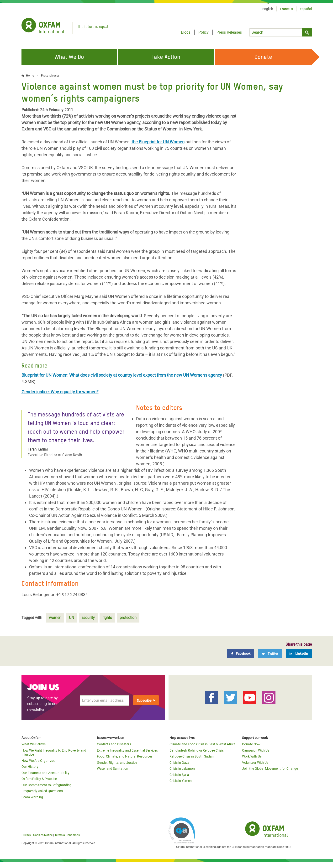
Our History (29, 767)
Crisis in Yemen (180, 781)
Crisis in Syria (179, 775)
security (88, 617)
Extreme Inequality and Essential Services (127, 750)
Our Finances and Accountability (45, 773)
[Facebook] (240, 653)
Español (306, 9)
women (55, 617)
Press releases (50, 75)
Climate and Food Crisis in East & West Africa (202, 744)
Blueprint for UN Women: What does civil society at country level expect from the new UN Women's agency (121, 375)
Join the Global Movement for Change (270, 768)
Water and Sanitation (112, 768)
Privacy (26, 835)
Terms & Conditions (67, 835)
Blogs (185, 32)
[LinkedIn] (299, 653)
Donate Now (251, 744)
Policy (203, 32)
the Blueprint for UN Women (158, 141)
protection (128, 617)
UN (71, 617)
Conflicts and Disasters (114, 744)
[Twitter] (270, 653)
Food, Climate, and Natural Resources (125, 756)
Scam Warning (32, 797)
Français (286, 9)
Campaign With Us (255, 750)
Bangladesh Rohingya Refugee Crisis (196, 750)
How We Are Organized (38, 761)
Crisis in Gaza (179, 762)
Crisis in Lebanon (182, 768)
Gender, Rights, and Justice (117, 762)
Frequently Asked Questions (42, 791)
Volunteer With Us (255, 762)
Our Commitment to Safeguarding (46, 785)
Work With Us (252, 756)
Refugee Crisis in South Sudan (191, 756)
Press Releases (229, 32)
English (267, 9)
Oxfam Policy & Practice (39, 779)
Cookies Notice (43, 835)
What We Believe (33, 744)
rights (107, 617)
